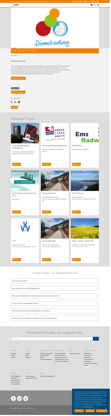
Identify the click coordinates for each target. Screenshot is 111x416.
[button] (12, 102)
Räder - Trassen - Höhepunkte (82, 241)
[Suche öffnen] (95, 5)
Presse (27, 373)
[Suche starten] (96, 339)
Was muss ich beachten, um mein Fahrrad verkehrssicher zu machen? (35, 296)
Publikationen (87, 357)
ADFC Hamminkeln (89, 350)
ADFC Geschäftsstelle (60, 353)
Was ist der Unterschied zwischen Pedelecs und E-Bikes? (31, 311)
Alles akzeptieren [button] (101, 411)
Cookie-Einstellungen (30, 408)
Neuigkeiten (14, 353)
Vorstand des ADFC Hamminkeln (88, 360)
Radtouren (13, 357)
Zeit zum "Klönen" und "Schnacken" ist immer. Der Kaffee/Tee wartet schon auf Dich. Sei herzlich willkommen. (62, 358)
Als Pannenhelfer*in (15, 384)
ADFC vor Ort (87, 355)
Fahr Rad (28, 353)
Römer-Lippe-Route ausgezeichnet (54, 146)
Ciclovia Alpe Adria (49, 193)
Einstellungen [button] (90, 411)
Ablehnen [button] (79, 411)
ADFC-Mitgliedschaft (16, 376)
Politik (27, 355)
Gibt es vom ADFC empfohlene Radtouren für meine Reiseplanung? (34, 318)
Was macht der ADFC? (19, 281)
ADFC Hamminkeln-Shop (46, 359)
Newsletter (95, 1)
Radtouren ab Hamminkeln (46, 353)
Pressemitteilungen (30, 376)
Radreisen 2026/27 (44, 355)
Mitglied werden (78, 1)
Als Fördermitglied (15, 382)
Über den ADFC (87, 353)
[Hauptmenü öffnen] (98, 5)
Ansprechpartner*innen (31, 378)
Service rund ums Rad (75, 353)
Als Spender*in (14, 378)
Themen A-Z (28, 357)
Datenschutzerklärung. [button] (88, 407)
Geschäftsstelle (59, 350)
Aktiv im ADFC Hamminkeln (90, 363)
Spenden (87, 1)
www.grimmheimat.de (17, 78)
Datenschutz (21, 408)
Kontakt (86, 365)
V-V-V (14, 241)
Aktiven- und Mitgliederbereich (47, 376)
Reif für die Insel (77, 193)
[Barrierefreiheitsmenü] (91, 5)
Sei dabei (13, 373)
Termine (13, 355)
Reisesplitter (15, 88)
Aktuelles (13, 350)
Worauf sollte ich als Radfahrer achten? (25, 303)
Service (71, 350)
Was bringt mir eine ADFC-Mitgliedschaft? (26, 288)
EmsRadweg (76, 146)
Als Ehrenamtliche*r (15, 380)
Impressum (14, 408)
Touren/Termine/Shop (46, 350)
